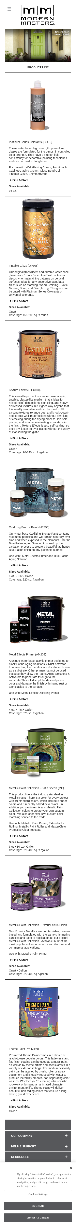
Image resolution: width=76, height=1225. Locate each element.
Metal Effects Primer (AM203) (27, 654)
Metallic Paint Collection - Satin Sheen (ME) (36, 788)
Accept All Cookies (38, 1218)
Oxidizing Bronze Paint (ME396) (29, 527)
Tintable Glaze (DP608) (24, 265)
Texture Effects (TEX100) (25, 390)
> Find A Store (19, 180)
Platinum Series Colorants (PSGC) (30, 142)
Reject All (38, 1207)
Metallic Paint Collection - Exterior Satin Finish (38, 925)
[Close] (71, 1169)
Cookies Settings (38, 1195)
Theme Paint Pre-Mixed (24, 1049)
